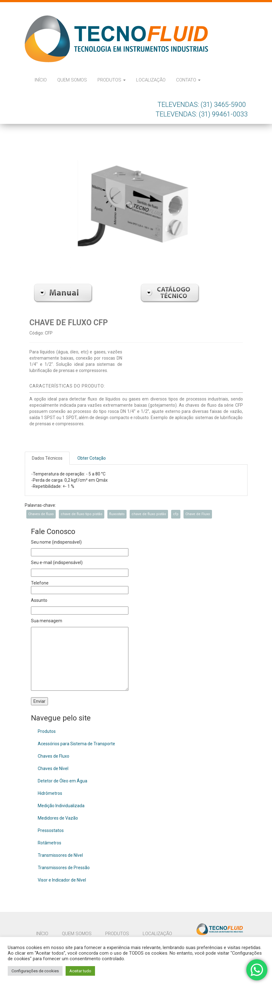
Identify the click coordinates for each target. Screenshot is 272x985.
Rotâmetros (49, 842)
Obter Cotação (91, 458)
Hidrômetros (50, 793)
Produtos (111, 80)
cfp (176, 514)
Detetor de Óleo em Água (62, 780)
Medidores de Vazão (58, 818)
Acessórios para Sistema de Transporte (76, 743)
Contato (188, 80)
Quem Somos (72, 80)
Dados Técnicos (47, 458)
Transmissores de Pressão (64, 867)
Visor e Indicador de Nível (62, 880)
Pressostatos (51, 830)
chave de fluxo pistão (149, 514)
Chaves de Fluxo (53, 756)
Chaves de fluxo (41, 514)
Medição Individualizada (61, 805)
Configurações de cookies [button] (35, 971)
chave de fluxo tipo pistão (81, 514)
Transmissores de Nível (60, 855)
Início (41, 80)
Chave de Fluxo (197, 514)
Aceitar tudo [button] (80, 971)
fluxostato (117, 514)
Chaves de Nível (53, 768)
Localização (151, 80)
